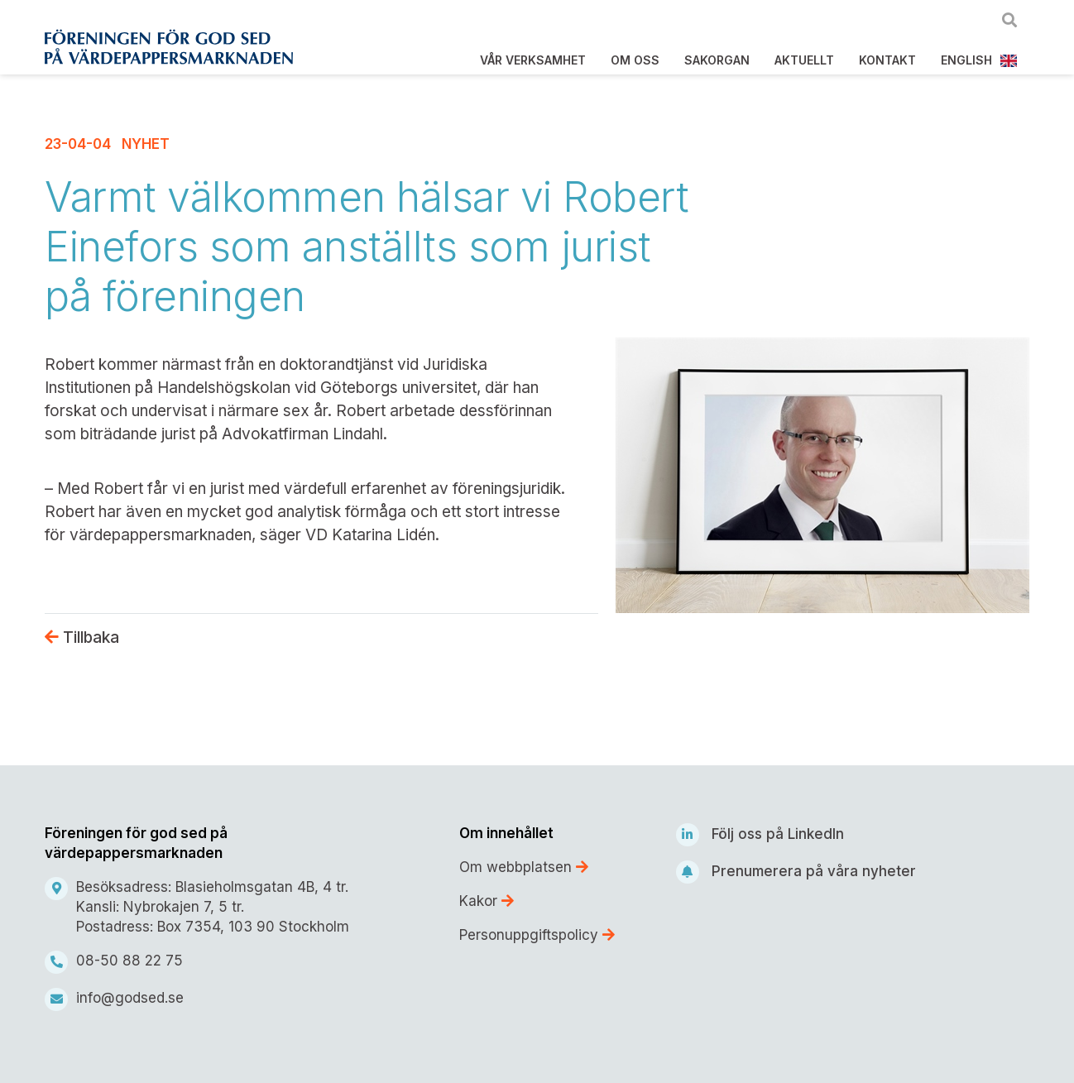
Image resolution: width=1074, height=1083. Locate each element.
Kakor (486, 901)
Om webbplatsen (523, 867)
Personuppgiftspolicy (537, 935)
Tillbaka (82, 637)
